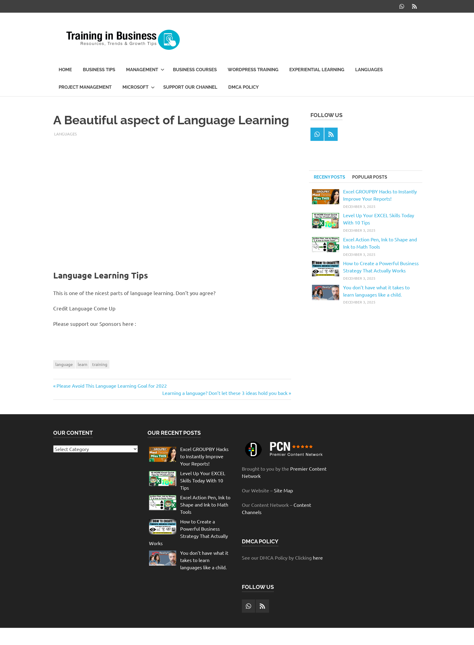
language (64, 364)
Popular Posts (369, 177)
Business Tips (99, 69)
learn (82, 364)
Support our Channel (190, 87)
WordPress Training (253, 69)
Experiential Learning (316, 69)
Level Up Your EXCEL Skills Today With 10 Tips (202, 480)
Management (145, 69)
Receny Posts (329, 177)
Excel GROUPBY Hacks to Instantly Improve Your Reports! (204, 456)
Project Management (85, 87)
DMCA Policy (243, 87)
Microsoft (138, 87)
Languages (369, 69)
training (99, 364)
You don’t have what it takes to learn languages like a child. (204, 560)
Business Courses (195, 69)
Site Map (283, 490)
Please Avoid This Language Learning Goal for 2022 (111, 386)
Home (65, 69)
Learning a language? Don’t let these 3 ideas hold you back (224, 393)
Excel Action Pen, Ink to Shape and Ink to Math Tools (205, 504)
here (318, 557)
